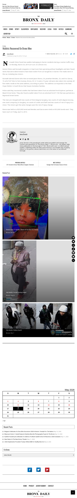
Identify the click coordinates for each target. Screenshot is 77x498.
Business (4, 4)
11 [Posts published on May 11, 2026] (18, 405)
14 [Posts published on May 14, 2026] (49, 405)
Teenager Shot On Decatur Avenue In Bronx (57, 165)
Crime (13, 37)
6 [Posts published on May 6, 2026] (38, 401)
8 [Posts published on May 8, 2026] (58, 401)
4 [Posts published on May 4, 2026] (18, 401)
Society (55, 4)
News (8, 37)
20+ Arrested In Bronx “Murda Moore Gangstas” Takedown (20, 165)
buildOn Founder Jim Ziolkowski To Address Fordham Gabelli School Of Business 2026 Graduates (32, 437)
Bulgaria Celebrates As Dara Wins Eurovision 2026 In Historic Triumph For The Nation (28, 431)
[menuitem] (5, 29)
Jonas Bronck (6, 10)
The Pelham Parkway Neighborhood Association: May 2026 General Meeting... (64, 7)
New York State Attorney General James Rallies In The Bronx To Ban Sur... (12, 7)
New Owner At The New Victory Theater (15, 439)
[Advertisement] (14, 22)
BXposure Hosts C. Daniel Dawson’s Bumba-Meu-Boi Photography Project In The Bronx (29, 434)
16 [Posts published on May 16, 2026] (69, 405)
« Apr (4, 421)
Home (4, 37)
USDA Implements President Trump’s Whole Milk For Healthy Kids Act (24, 442)
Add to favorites (51, 54)
